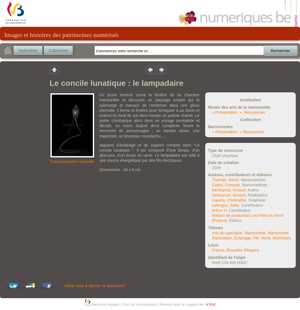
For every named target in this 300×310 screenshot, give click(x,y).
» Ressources (252, 112)
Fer (256, 238)
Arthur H (219, 210)
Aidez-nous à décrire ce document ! (95, 285)
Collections (58, 50)
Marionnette (255, 233)
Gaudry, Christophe (229, 200)
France (218, 250)
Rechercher (280, 51)
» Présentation (224, 112)
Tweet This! (13, 284)
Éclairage (242, 238)
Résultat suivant (161, 69)
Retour (54, 69)
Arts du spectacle (227, 233)
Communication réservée (72, 161)
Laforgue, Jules (225, 205)
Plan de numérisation (139, 304)
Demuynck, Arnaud (228, 190)
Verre (265, 238)
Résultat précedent (150, 69)
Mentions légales (105, 304)
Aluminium (282, 238)
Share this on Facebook (47, 284)
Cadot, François (226, 185)
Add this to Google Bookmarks (30, 284)
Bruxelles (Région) (242, 250)
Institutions (28, 50)
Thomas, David (225, 180)
